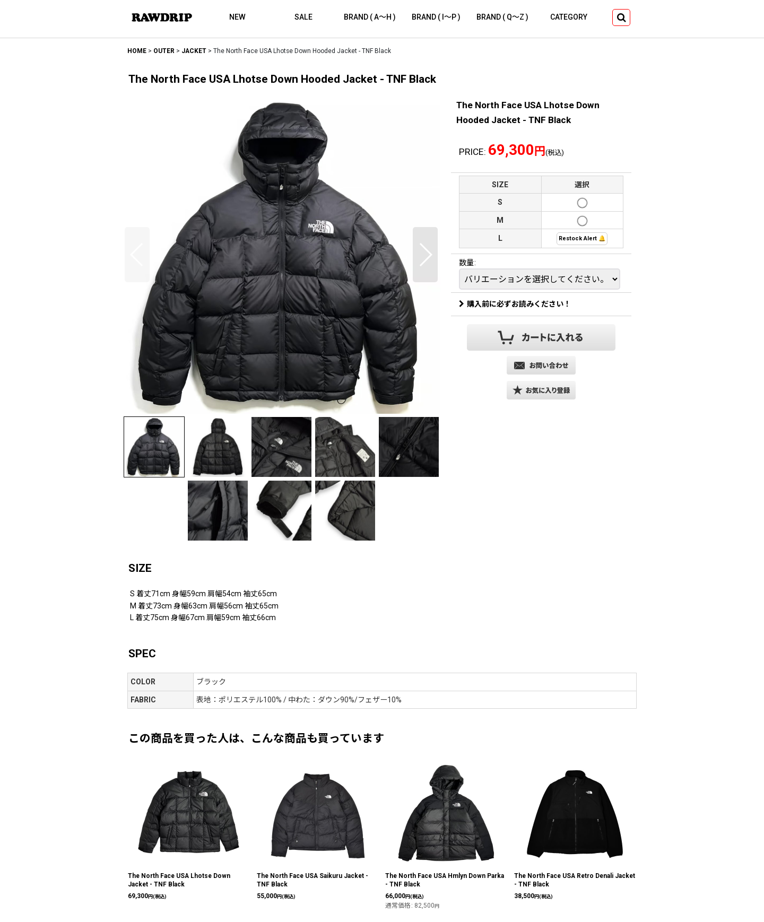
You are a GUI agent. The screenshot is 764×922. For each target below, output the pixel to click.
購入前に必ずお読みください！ (515, 304)
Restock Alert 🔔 (582, 238)
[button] (621, 17)
